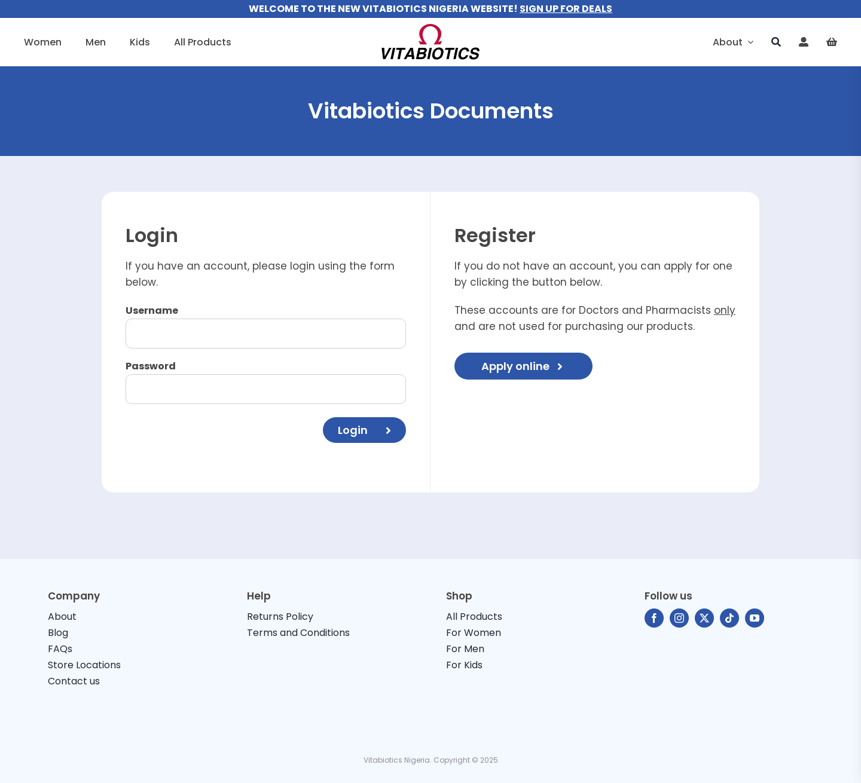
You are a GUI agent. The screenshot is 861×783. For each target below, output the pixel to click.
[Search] (776, 42)
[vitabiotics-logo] (430, 29)
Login (364, 430)
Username (152, 310)
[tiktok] (729, 618)
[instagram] (679, 618)
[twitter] (704, 618)
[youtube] (754, 618)
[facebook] (654, 618)
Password (151, 366)
